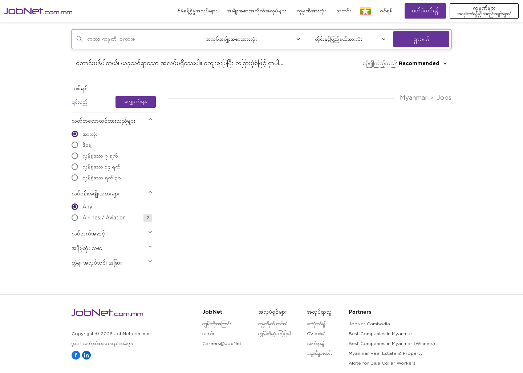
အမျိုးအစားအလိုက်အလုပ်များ (256, 11)
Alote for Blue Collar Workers (382, 363)
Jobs (444, 98)
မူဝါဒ (75, 344)
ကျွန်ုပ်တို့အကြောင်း (216, 324)
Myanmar (413, 98)
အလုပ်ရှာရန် (315, 344)
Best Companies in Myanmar (380, 334)
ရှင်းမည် (80, 102)
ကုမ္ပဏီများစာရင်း (319, 354)
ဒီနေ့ (81, 145)
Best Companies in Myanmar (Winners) (392, 344)
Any (82, 206)
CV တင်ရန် (316, 334)
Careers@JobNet (222, 344)
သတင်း (343, 11)
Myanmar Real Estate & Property (386, 354)
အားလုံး (84, 134)
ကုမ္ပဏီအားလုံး (311, 11)
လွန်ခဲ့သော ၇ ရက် (95, 155)
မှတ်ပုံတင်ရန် (425, 10)
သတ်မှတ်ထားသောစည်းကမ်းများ (108, 344)
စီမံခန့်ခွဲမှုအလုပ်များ (197, 11)
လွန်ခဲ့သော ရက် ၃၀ (96, 177)
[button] (112, 123)
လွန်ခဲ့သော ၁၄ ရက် (96, 166)
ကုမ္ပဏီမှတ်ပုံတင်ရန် (272, 324)
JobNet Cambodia (369, 324)
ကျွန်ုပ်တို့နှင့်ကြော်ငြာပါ (274, 334)
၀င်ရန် (386, 11)
